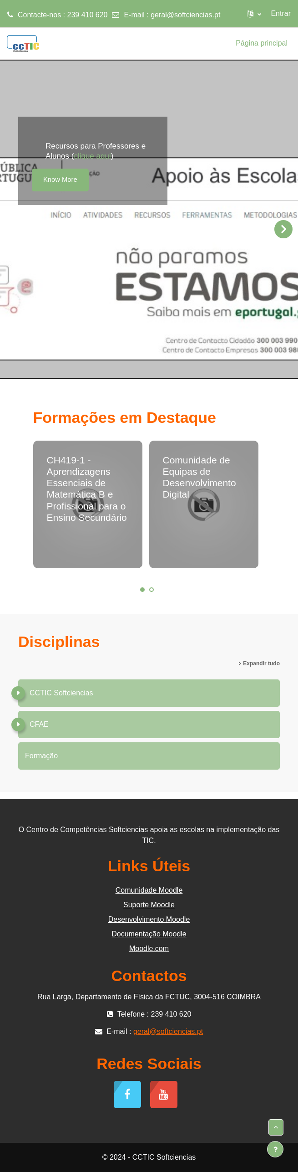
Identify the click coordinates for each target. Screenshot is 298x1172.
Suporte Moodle (149, 905)
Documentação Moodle (149, 934)
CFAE (39, 724)
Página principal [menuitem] (262, 43)
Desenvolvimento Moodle (149, 919)
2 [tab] (151, 589)
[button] (254, 13)
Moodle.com (149, 948)
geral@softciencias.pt (185, 15)
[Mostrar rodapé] (275, 1149)
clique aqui (92, 156)
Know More (60, 179)
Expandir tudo (261, 663)
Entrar (281, 13)
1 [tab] (142, 589)
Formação (41, 756)
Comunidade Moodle (149, 890)
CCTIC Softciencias (61, 693)
